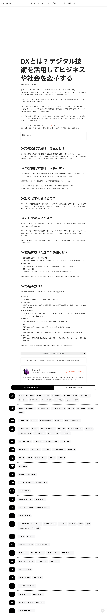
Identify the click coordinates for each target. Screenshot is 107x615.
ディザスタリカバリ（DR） (75, 429)
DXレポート (72, 524)
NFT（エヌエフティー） (25, 569)
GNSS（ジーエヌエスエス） (26, 545)
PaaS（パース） (37, 578)
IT (43, 126)
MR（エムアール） (42, 561)
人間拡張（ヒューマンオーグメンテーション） (46, 441)
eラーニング (30, 536)
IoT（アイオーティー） (53, 553)
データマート (89, 429)
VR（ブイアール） (38, 594)
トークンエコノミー (24, 429)
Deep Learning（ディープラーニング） (29, 528)
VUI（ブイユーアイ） (24, 594)
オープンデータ (23, 400)
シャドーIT (34, 421)
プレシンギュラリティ (59, 450)
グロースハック (81, 408)
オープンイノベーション (43, 396)
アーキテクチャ (56, 396)
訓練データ (71, 408)
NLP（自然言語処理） (46, 421)
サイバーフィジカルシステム (72, 421)
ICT (47, 126)
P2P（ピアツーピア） (24, 578)
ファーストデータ (35, 450)
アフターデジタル (46, 400)
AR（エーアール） (40, 499)
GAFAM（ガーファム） (42, 545)
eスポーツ (21, 536)
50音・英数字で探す (76, 387)
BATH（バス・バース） (43, 507)
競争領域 (90, 408)
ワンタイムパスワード (41, 483)
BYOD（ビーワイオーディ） (26, 507)
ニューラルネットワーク (25, 441)
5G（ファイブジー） (24, 491)
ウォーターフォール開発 (72, 400)
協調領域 (21, 412)
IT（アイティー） (23, 553)
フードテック (46, 450)
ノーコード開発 (65, 441)
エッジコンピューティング (70, 396)
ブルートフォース (23, 450)
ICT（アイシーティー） (37, 553)
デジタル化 (35, 429)
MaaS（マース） (54, 561)
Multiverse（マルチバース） (26, 561)
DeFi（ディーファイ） (50, 524)
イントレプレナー (85, 396)
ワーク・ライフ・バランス (25, 483)
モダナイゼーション (40, 458)
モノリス (30, 458)
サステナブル (58, 421)
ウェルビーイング (34, 400)
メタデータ (52, 458)
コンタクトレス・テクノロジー (27, 408)
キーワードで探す (33, 387)
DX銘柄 (80, 524)
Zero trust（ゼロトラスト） (26, 611)
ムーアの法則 (61, 458)
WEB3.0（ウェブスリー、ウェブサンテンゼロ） (31, 602)
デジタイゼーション (40, 433)
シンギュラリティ (23, 421)
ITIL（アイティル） (67, 553)
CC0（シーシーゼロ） (24, 516)
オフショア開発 (59, 400)
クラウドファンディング (58, 408)
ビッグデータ (71, 450)
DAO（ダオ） (62, 524)
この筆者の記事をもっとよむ (75, 371)
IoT (52, 126)
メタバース (21, 458)
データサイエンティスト (25, 433)
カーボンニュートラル (43, 408)
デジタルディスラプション (48, 429)
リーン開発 (21, 474)
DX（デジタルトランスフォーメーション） (30, 524)
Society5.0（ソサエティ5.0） (27, 586)
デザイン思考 (61, 429)
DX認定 (88, 524)
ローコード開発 (32, 474)
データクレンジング (53, 433)
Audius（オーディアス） (25, 499)
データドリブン (66, 433)
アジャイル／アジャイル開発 (26, 396)
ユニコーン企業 (23, 466)
